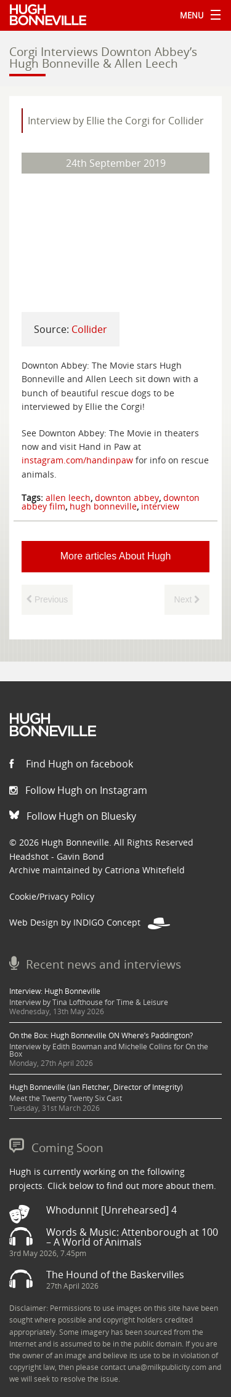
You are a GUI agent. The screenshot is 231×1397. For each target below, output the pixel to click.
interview (160, 506)
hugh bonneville (103, 506)
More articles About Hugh (115, 556)
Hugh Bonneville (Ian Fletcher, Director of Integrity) (96, 1087)
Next (187, 599)
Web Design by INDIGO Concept (89, 922)
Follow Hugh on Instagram (78, 790)
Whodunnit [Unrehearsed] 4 (111, 1210)
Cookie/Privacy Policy (51, 896)
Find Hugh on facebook (71, 764)
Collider (89, 329)
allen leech (68, 497)
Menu (197, 15)
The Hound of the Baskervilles (115, 1274)
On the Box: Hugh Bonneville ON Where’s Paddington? (101, 1035)
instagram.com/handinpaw (77, 460)
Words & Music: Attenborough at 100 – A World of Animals (132, 1237)
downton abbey (127, 497)
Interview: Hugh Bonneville (54, 991)
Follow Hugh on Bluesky (72, 816)
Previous (47, 599)
